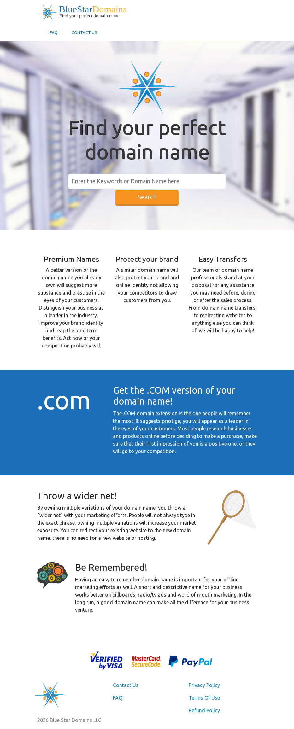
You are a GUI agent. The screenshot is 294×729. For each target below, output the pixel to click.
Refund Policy (204, 710)
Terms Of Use (204, 698)
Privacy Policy (204, 685)
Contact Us (84, 32)
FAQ (54, 32)
